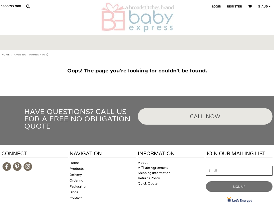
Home (6, 54)
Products (77, 169)
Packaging (78, 187)
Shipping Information (154, 173)
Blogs (74, 192)
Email (210, 163)
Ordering (76, 181)
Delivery (76, 175)
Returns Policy (149, 178)
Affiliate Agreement (153, 168)
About (143, 163)
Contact (76, 198)
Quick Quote (147, 184)
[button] (28, 6)
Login (216, 6)
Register (234, 6)
